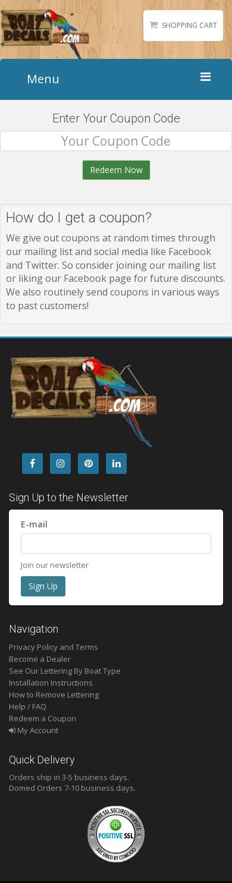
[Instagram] (60, 463)
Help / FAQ (27, 706)
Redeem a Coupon (42, 718)
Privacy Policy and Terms (53, 647)
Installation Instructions (51, 682)
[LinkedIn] (116, 463)
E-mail (34, 524)
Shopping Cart (189, 25)
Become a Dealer (40, 658)
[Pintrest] (88, 463)
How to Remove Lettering (54, 694)
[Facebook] (32, 463)
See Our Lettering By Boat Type (65, 670)
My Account (33, 730)
